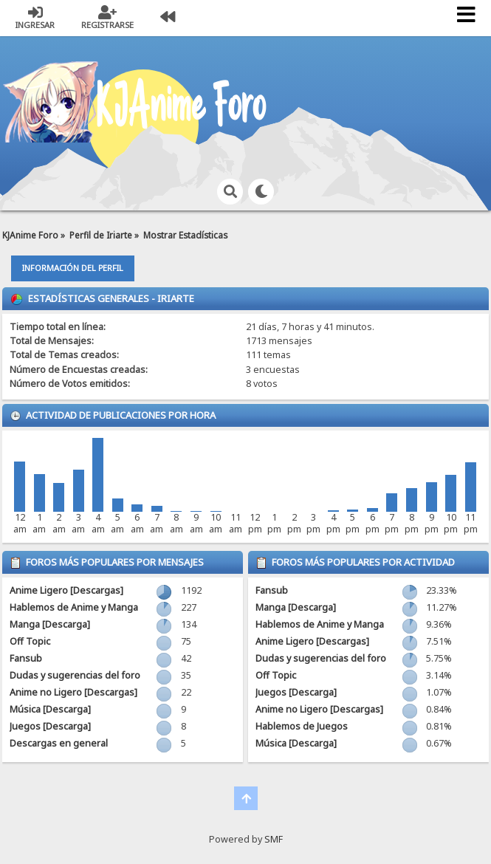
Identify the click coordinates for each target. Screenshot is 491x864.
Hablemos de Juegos (301, 726)
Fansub (26, 658)
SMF (273, 839)
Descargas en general (59, 743)
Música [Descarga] (50, 709)
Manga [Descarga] (50, 624)
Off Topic (30, 641)
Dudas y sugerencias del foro (75, 675)
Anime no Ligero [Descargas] (73, 692)
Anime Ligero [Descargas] (66, 590)
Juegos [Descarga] (50, 726)
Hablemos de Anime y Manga (74, 607)
